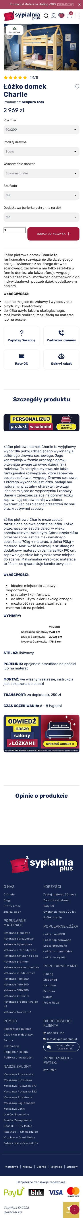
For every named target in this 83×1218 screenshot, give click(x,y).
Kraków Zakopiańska (18, 1120)
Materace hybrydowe (18, 944)
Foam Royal (51, 1002)
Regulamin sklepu (16, 1051)
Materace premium (17, 961)
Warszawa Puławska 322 (20, 1091)
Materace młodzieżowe (20, 973)
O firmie (9, 894)
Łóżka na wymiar (55, 957)
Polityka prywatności (18, 1057)
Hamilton (49, 985)
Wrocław (72, 1166)
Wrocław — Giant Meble (19, 1137)
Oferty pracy (12, 906)
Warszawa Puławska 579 (20, 1085)
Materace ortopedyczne (20, 950)
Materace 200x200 (16, 996)
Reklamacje (12, 1046)
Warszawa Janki (14, 1108)
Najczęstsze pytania (17, 1028)
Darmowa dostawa (56, 900)
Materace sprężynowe (19, 938)
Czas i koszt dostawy (18, 1034)
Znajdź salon (12, 911)
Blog (7, 900)
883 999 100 (53, 1033)
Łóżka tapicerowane (57, 940)
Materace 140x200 (16, 978)
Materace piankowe (17, 932)
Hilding (48, 974)
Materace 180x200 (16, 990)
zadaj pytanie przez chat (60, 1047)
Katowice (56, 1166)
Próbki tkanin (52, 917)
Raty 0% (48, 906)
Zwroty (8, 1040)
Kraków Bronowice (16, 1114)
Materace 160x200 (16, 984)
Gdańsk (41, 1166)
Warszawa (11, 1166)
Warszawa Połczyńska (18, 1074)
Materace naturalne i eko (21, 955)
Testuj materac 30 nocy (59, 894)
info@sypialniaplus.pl (60, 1039)
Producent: (24, 102)
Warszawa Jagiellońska (19, 1103)
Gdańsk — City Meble (18, 1126)
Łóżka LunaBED (54, 934)
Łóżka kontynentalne (58, 951)
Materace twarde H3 (17, 1012)
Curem (48, 996)
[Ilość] (15, 230)
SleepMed (50, 979)
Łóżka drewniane (55, 945)
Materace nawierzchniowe (22, 967)
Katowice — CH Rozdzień (21, 1131)
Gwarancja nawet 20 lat (59, 911)
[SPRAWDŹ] (65, 4)
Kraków (27, 1166)
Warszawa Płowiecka (18, 1080)
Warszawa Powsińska (18, 1097)
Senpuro (49, 991)
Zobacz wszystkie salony (21, 1143)
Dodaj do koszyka (53, 233)
